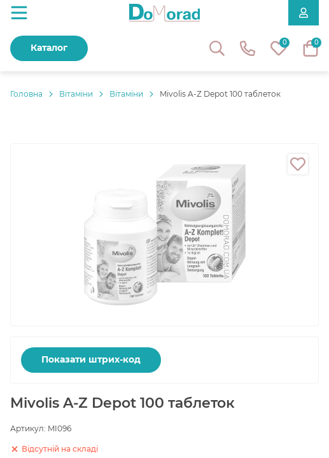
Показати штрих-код (91, 359)
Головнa (26, 94)
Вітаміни (76, 94)
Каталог (49, 47)
